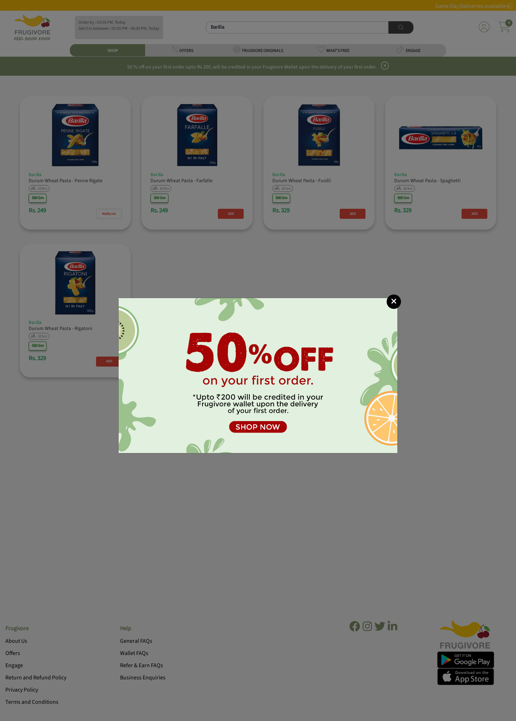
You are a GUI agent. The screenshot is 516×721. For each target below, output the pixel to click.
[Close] (394, 301)
